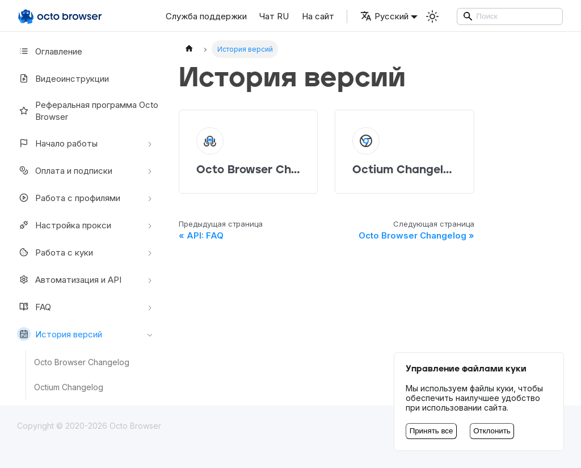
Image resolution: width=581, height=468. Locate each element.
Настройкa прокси (64, 225)
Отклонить (492, 431)
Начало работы (57, 143)
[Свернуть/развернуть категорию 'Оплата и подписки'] (150, 170)
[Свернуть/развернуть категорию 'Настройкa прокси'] (150, 225)
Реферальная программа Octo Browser (87, 110)
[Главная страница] (189, 49)
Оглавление (49, 51)
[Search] (510, 16)
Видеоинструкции (63, 78)
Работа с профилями (68, 197)
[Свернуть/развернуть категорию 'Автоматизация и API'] (150, 279)
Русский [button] (384, 16)
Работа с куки (55, 252)
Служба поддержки (206, 16)
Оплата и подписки (64, 170)
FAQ (34, 307)
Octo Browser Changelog (81, 362)
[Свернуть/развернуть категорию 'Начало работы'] (150, 143)
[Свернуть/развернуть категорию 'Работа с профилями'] (150, 197)
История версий (59, 334)
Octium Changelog (68, 387)
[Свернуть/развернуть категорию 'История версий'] (150, 334)
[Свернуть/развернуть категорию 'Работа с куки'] (150, 252)
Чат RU (274, 16)
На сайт (318, 16)
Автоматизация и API (69, 279)
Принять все (431, 431)
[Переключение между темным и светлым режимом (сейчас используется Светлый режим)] (432, 16)
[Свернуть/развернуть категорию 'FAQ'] (150, 306)
